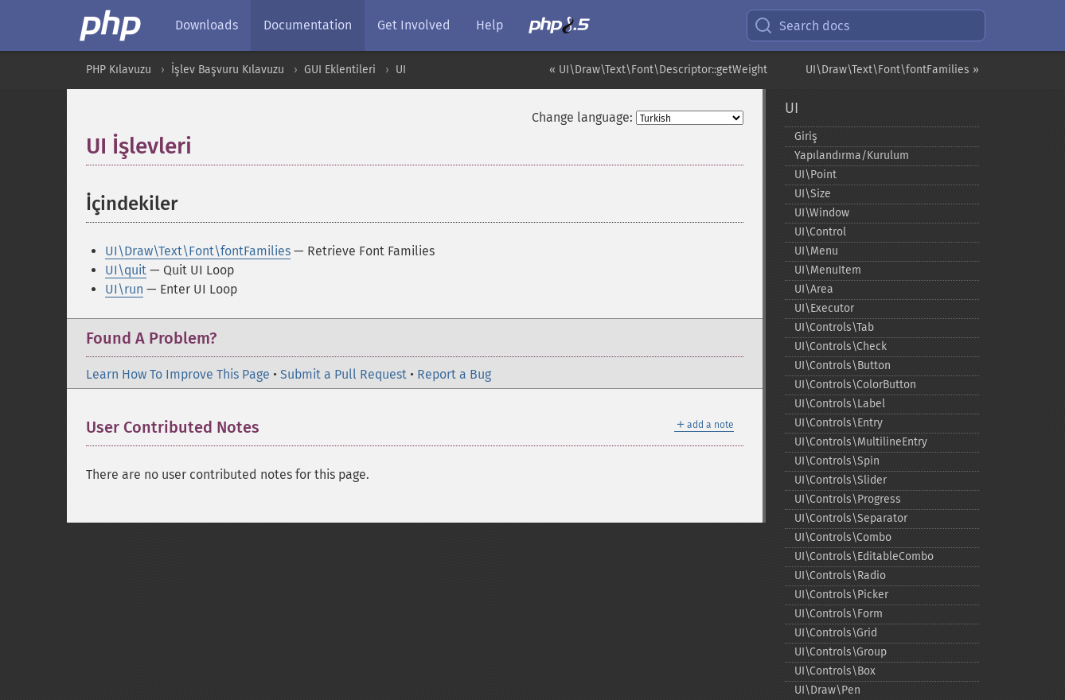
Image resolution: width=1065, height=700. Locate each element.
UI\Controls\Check (840, 346)
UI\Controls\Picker (841, 594)
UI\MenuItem (827, 270)
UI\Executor (824, 308)
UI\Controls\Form (838, 613)
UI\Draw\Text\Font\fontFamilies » (892, 69)
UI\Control (820, 232)
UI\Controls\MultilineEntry (860, 442)
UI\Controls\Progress (847, 499)
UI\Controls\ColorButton (855, 384)
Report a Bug (454, 374)
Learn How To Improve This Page (178, 374)
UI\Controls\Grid (835, 633)
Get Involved (414, 25)
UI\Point (815, 174)
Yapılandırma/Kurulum (851, 155)
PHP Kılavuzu (118, 69)
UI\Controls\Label (839, 403)
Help (489, 25)
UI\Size (812, 193)
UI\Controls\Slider (840, 480)
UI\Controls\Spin (837, 461)
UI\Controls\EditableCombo (864, 556)
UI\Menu (816, 251)
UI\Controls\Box (835, 671)
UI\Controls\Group (840, 652)
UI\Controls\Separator (850, 518)
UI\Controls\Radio (840, 575)
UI (401, 69)
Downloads (206, 25)
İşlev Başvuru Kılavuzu (227, 69)
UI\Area (813, 289)
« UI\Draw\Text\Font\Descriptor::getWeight (658, 69)
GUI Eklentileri (340, 69)
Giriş (805, 136)
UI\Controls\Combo (842, 537)
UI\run (124, 289)
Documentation (307, 25)
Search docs (801, 25)
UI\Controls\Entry (838, 423)
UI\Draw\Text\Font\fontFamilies (198, 251)
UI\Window (821, 213)
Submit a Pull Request (343, 374)
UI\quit (125, 270)
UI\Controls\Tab (834, 327)
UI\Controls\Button (842, 365)
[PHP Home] (111, 25)
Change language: (582, 117)
